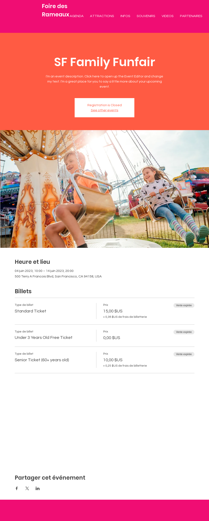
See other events (104, 110)
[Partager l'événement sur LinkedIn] (38, 488)
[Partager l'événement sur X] (27, 488)
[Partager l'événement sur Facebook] (17, 488)
